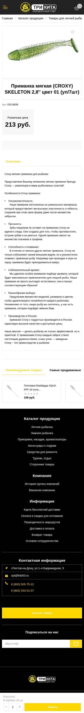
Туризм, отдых (42, 458)
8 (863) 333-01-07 (22, 590)
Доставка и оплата (42, 528)
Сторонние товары (42, 464)
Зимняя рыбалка (42, 433)
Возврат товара (42, 534)
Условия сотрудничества (42, 540)
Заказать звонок (42, 613)
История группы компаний (42, 483)
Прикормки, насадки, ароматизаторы (42, 439)
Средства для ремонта (42, 452)
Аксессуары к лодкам (42, 445)
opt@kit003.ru (20, 575)
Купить (53, 707)
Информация (42, 501)
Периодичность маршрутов (42, 522)
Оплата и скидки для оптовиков (42, 515)
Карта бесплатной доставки (42, 509)
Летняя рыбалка (42, 427)
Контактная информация (42, 560)
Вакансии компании (42, 490)
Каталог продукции (42, 419)
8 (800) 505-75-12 (22, 584)
